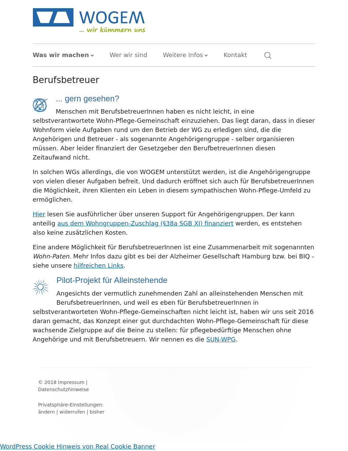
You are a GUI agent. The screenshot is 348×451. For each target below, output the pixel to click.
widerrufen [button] (72, 412)
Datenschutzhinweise (63, 389)
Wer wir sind (128, 55)
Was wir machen (61, 55)
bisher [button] (97, 412)
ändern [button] (46, 412)
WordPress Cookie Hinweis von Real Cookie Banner (77, 446)
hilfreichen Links (99, 265)
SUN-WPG (221, 339)
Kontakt (235, 55)
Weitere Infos (183, 55)
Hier (39, 214)
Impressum (71, 382)
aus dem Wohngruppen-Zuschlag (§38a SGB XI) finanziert (145, 223)
